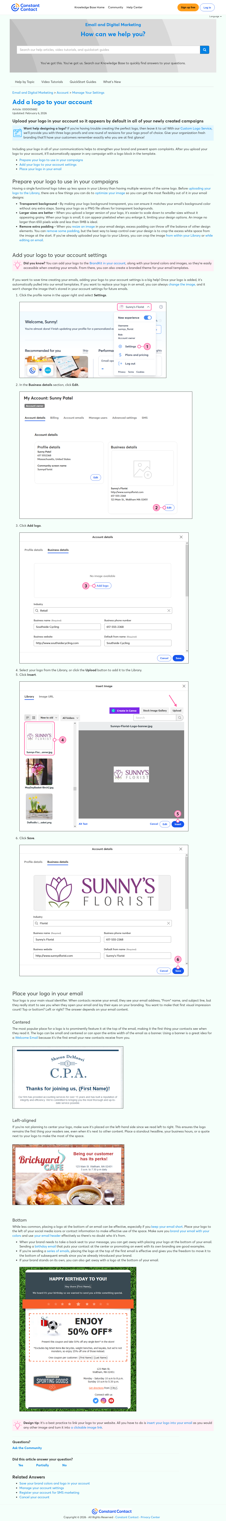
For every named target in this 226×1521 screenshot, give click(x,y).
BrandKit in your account (108, 263)
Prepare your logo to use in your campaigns (51, 160)
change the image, (182, 284)
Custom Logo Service (196, 128)
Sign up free (188, 7)
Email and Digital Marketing (32, 93)
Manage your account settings (41, 1488)
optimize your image (110, 193)
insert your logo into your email (169, 1423)
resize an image (83, 226)
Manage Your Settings (88, 93)
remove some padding (63, 231)
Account (63, 93)
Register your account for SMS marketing (49, 1492)
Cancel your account (34, 1497)
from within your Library (183, 235)
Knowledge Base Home (90, 7)
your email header (47, 1236)
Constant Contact (127, 1517)
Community (115, 7)
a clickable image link (86, 1427)
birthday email (45, 1246)
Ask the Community (27, 1448)
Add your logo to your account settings (47, 165)
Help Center (134, 7)
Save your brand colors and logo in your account (54, 1483)
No (64, 1465)
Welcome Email (26, 1038)
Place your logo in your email (40, 169)
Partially (42, 1465)
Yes (20, 1465)
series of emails (58, 1251)
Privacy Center (150, 1517)
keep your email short (167, 1227)
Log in (207, 7)
